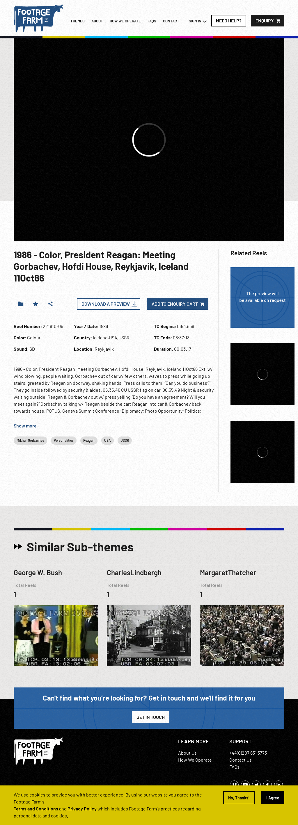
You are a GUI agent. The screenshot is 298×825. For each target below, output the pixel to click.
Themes (77, 21)
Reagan (89, 440)
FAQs (152, 21)
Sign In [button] (198, 21)
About (97, 21)
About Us (187, 752)
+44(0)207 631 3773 (248, 752)
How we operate (125, 21)
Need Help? (229, 20)
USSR (124, 440)
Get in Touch (150, 717)
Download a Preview (105, 304)
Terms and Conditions (36, 808)
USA (107, 440)
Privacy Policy (82, 808)
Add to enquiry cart (175, 304)
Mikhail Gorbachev (30, 440)
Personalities (64, 440)
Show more (25, 425)
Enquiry (265, 20)
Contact (171, 21)
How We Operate (195, 759)
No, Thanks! (239, 797)
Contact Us (240, 759)
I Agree (272, 797)
